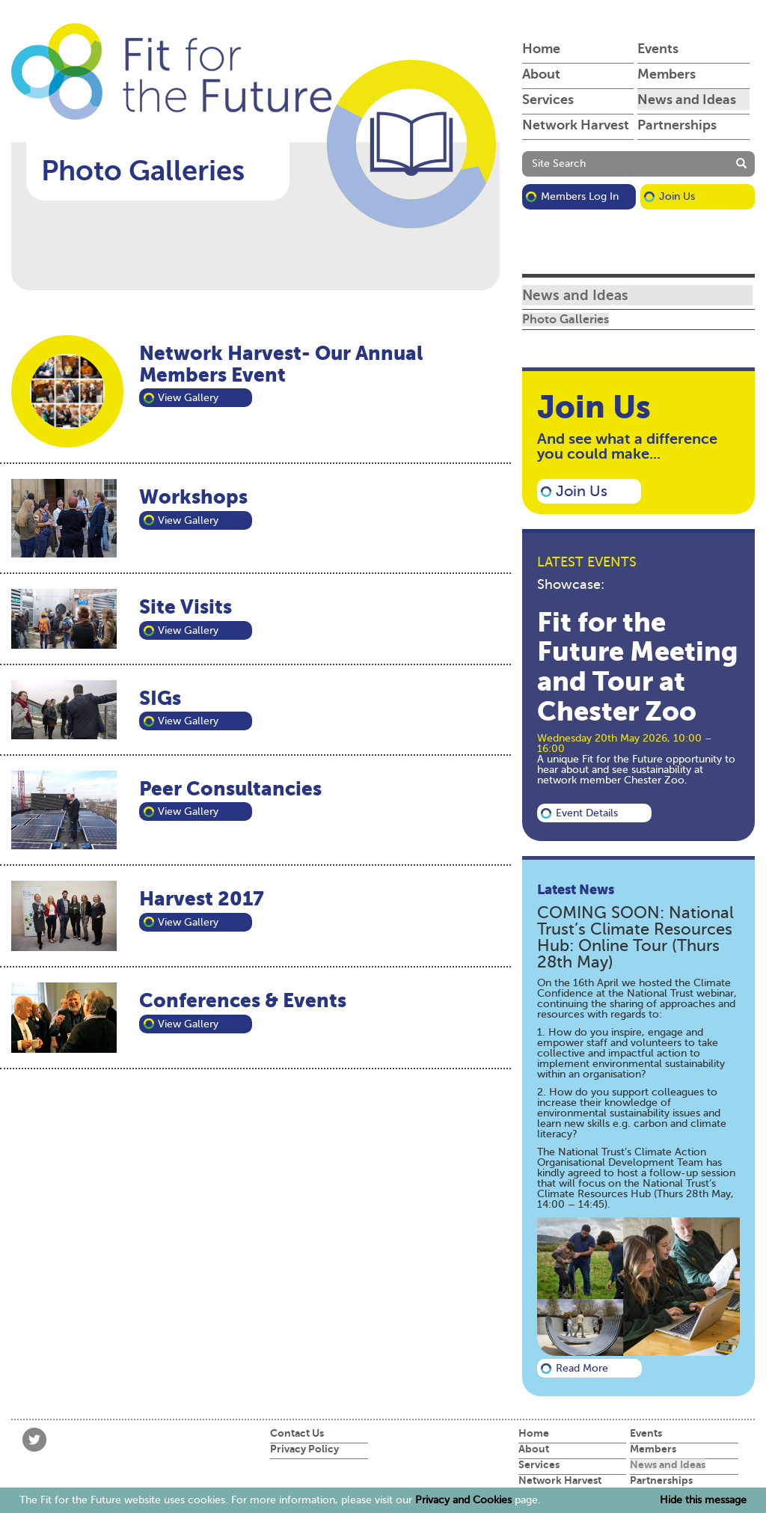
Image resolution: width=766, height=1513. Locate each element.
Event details (587, 813)
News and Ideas (686, 99)
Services (548, 99)
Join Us (677, 196)
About (541, 74)
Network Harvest (575, 124)
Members (666, 74)
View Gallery (188, 397)
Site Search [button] (559, 163)
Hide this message (703, 1500)
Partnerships (677, 124)
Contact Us (297, 1433)
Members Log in (580, 196)
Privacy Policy (304, 1449)
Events (657, 48)
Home (541, 48)
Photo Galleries (565, 319)
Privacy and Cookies (463, 1500)
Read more (582, 1368)
